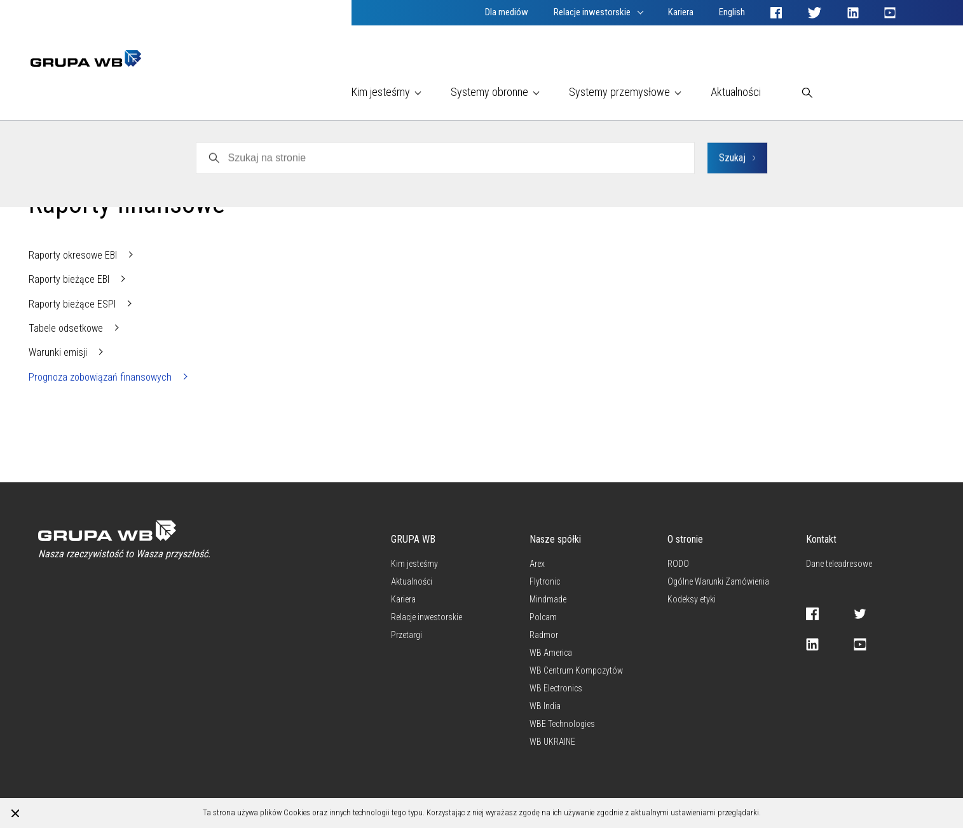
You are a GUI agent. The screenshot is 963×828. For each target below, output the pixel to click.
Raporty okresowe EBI (74, 255)
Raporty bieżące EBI (70, 279)
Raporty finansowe (146, 171)
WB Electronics (59, 171)
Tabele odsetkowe (67, 328)
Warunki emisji (59, 352)
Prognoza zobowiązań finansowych (101, 377)
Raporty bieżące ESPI (73, 304)
